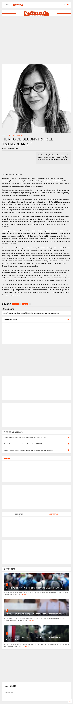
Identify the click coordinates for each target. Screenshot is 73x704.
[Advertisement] (36, 32)
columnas (20, 135)
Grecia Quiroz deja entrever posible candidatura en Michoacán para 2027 (36, 614)
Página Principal (9, 692)
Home (3, 135)
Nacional (11, 135)
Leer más (23, 594)
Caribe (7, 458)
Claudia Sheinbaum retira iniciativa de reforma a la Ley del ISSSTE (34, 588)
